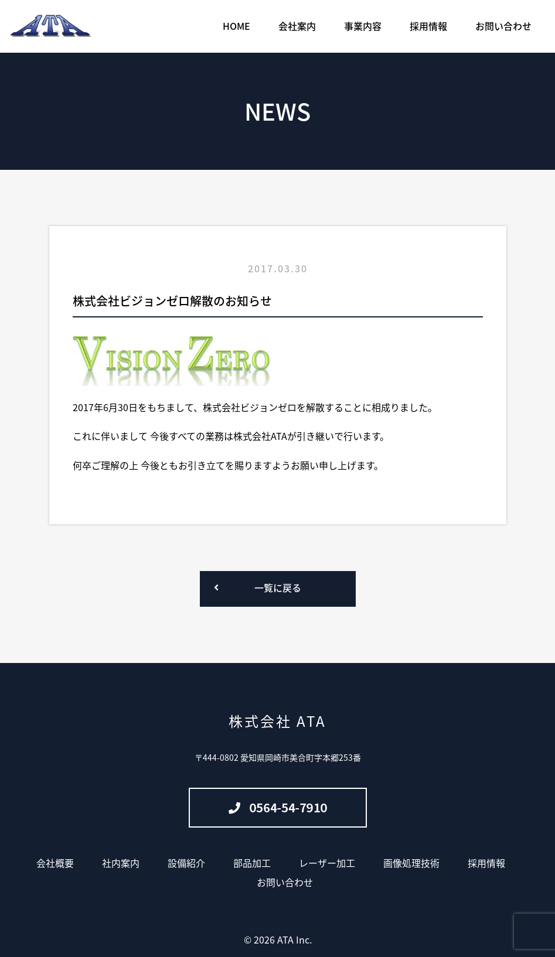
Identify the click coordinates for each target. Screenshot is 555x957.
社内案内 (120, 863)
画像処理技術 (411, 863)
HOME (236, 26)
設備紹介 (186, 863)
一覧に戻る (277, 587)
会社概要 (55, 863)
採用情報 (428, 26)
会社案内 (297, 26)
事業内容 (363, 26)
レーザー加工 (327, 863)
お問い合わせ (503, 26)
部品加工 (252, 863)
